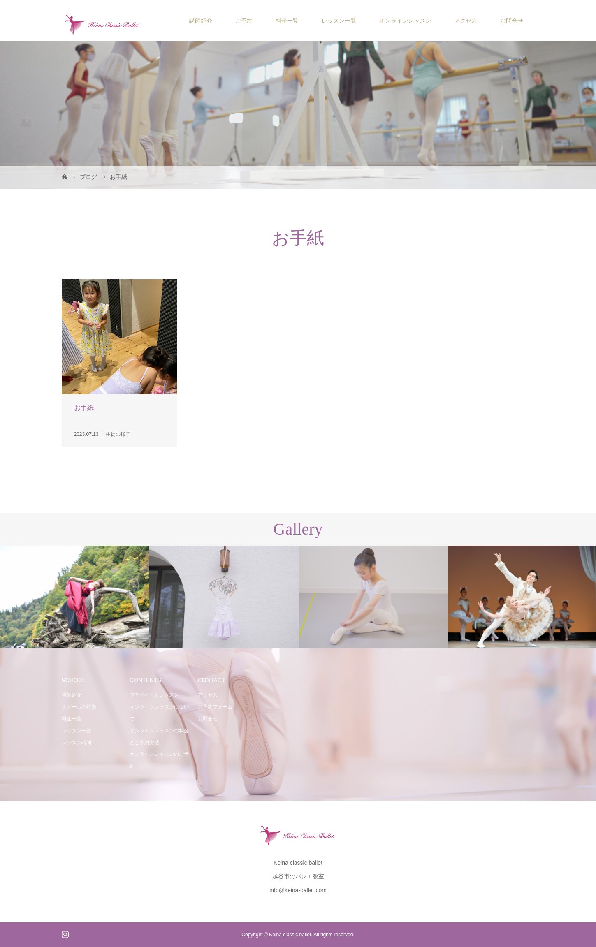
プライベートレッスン (154, 695)
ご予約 (244, 20)
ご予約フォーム (215, 707)
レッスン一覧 (339, 20)
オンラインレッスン (405, 20)
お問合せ (511, 20)
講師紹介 (200, 20)
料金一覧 (287, 20)
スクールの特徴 (79, 707)
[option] (74, 597)
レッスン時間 (76, 743)
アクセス (465, 20)
